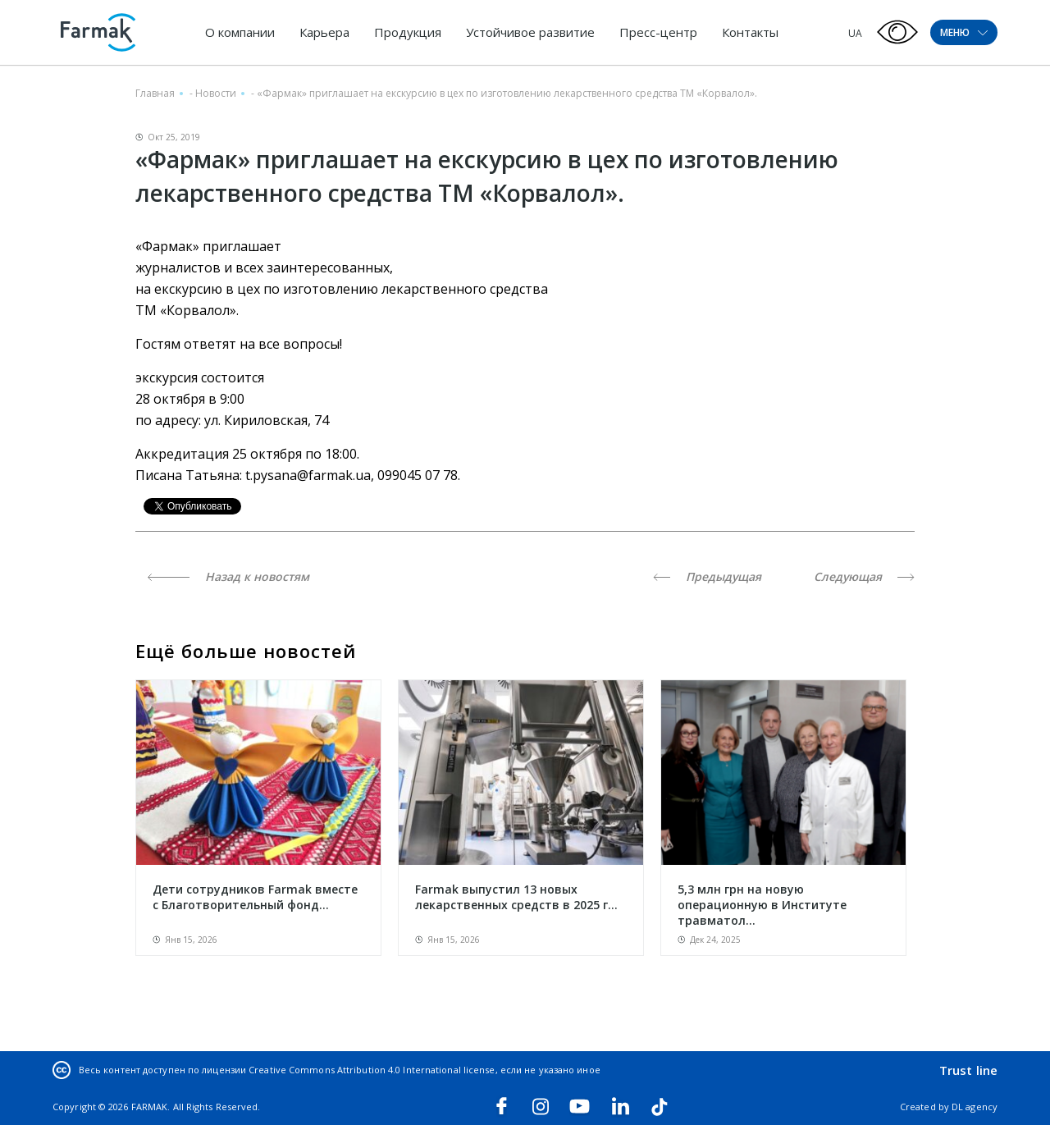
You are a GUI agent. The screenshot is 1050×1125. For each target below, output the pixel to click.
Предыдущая (707, 576)
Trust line (968, 1070)
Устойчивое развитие (530, 32)
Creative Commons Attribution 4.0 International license (372, 1069)
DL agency (975, 1106)
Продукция (407, 32)
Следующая (864, 576)
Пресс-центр (658, 32)
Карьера (324, 32)
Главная (155, 93)
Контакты (750, 32)
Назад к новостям (228, 576)
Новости (215, 93)
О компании (240, 32)
